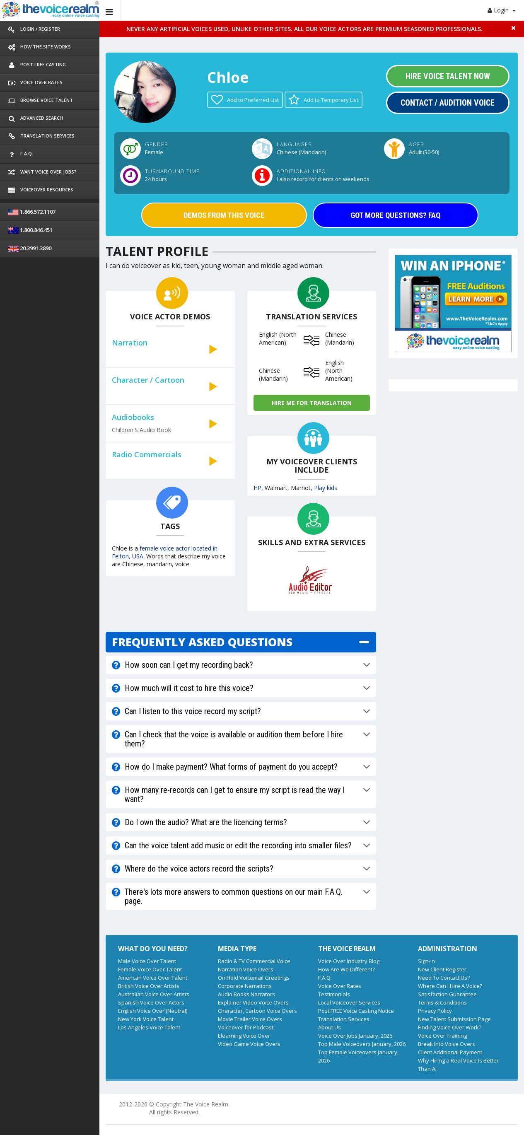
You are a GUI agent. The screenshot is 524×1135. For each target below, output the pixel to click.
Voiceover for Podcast (245, 1027)
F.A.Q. (325, 977)
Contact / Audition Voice (448, 103)
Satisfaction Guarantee (447, 994)
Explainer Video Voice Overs (253, 1002)
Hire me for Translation (312, 403)
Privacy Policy (435, 1010)
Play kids (325, 488)
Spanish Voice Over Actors (151, 1002)
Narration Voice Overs (245, 969)
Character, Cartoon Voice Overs (257, 1010)
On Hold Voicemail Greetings (254, 977)
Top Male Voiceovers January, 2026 (362, 1044)
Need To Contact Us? (444, 977)
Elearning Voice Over (244, 1035)
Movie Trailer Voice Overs (250, 1019)
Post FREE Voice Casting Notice (356, 1010)
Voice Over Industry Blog (348, 961)
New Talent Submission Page (454, 1019)
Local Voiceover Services (349, 1002)
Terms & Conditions (442, 1002)
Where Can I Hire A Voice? (450, 986)
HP (257, 488)
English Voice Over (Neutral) (152, 1010)
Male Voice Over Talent (147, 961)
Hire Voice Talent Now (448, 76)
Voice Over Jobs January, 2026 (355, 1035)
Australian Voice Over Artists (153, 994)
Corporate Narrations (245, 986)
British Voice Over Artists (148, 986)
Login (502, 10)
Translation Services (343, 1019)
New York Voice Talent (146, 1019)
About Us (329, 1027)
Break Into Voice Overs (446, 1044)
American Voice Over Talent (152, 977)
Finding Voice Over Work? (449, 1027)
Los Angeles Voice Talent (149, 1027)
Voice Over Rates (339, 986)
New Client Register (442, 969)
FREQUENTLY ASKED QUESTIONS (202, 642)
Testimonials (334, 994)
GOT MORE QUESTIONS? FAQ (395, 215)
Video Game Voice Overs (249, 1044)
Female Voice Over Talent (150, 969)
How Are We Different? (346, 969)
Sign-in (426, 961)
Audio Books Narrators (246, 994)
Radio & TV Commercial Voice (254, 961)
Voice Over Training (442, 1035)
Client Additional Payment (450, 1052)
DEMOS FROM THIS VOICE (224, 215)
